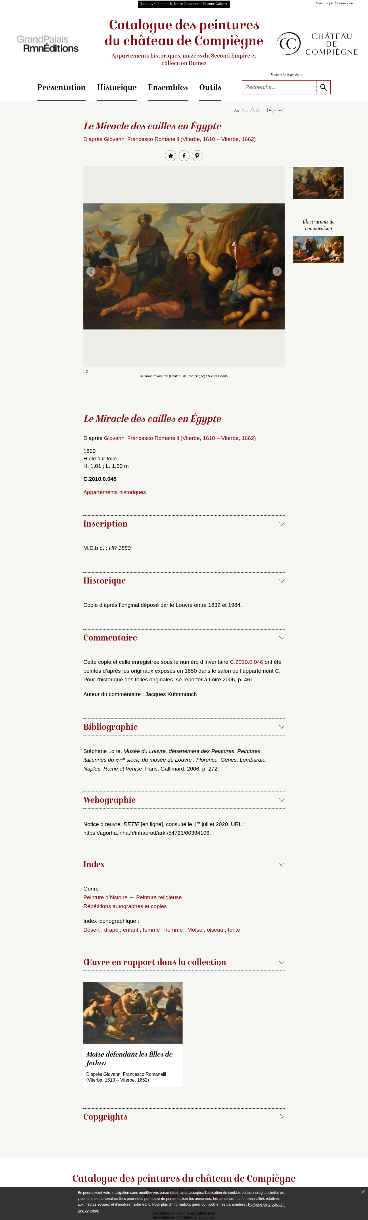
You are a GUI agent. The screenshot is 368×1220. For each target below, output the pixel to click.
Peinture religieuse (159, 897)
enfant (130, 930)
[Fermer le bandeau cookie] (363, 1191)
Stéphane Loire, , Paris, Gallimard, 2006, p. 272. (175, 760)
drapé (111, 930)
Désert (91, 930)
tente (234, 930)
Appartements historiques (114, 492)
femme (151, 930)
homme (173, 930)
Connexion (345, 3)
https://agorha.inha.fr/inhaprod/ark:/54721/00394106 (146, 833)
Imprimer (275, 111)
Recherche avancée (286, 75)
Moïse (194, 930)
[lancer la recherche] (323, 87)
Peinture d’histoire (105, 897)
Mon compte (325, 3)
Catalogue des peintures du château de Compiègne (184, 43)
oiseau (215, 930)
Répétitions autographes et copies (125, 906)
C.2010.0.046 (246, 662)
